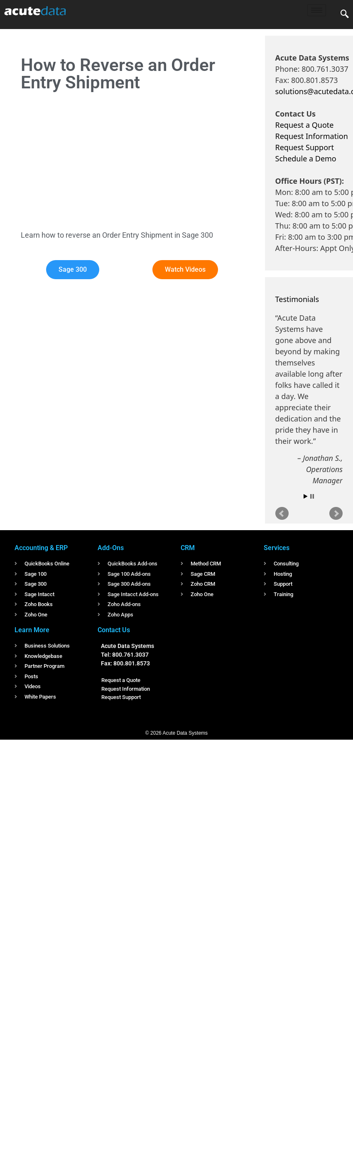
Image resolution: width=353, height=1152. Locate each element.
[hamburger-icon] (316, 10)
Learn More (32, 630)
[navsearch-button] (344, 14)
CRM (188, 548)
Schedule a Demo (305, 158)
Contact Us (114, 630)
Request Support (304, 147)
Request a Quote (304, 125)
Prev (282, 513)
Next (336, 513)
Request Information (311, 136)
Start (306, 496)
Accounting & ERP (41, 548)
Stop (312, 496)
